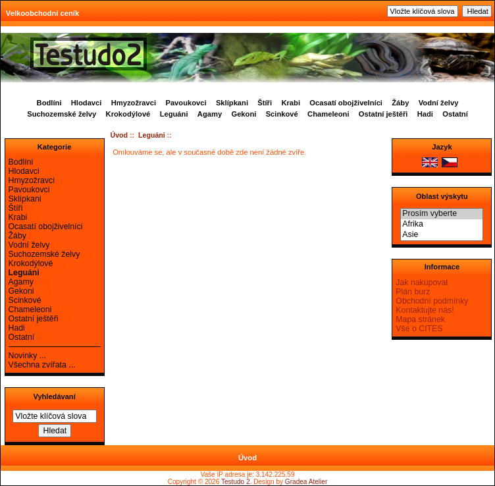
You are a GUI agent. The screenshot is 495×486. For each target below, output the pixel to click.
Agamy (209, 114)
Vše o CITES (419, 328)
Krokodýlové (128, 114)
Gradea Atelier (306, 481)
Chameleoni (328, 114)
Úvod (119, 135)
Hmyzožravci (133, 103)
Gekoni (243, 114)
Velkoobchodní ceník (42, 13)
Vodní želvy (439, 103)
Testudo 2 (235, 481)
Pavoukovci (185, 103)
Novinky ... (27, 355)
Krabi (290, 103)
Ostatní (455, 114)
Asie (441, 235)
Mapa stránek (420, 319)
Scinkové (282, 114)
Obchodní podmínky (432, 301)
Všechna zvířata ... (42, 364)
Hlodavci (86, 103)
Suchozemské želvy (61, 114)
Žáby (400, 103)
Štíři (264, 103)
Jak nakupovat (422, 282)
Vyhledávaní (54, 396)
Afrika (441, 224)
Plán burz (413, 291)
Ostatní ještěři (383, 114)
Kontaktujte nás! (425, 310)
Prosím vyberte (441, 214)
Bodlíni (49, 103)
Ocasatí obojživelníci (345, 103)
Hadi (425, 114)
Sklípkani (232, 103)
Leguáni (151, 135)
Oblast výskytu (442, 196)
